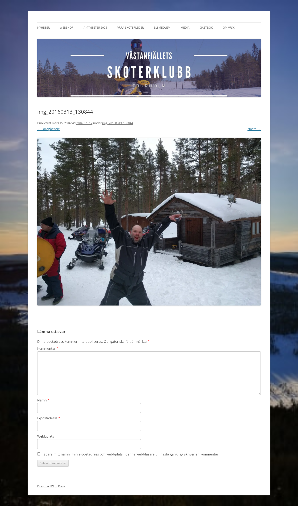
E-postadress (48, 418)
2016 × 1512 (84, 123)
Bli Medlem (162, 28)
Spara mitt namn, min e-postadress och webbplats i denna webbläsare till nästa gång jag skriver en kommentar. (131, 454)
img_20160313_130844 (117, 123)
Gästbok (206, 28)
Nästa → (254, 129)
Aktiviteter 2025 (95, 28)
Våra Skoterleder (130, 28)
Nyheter (43, 28)
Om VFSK (228, 28)
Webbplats (45, 436)
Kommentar (47, 348)
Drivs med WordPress (51, 486)
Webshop (66, 28)
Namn (43, 400)
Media (185, 28)
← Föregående (48, 129)
